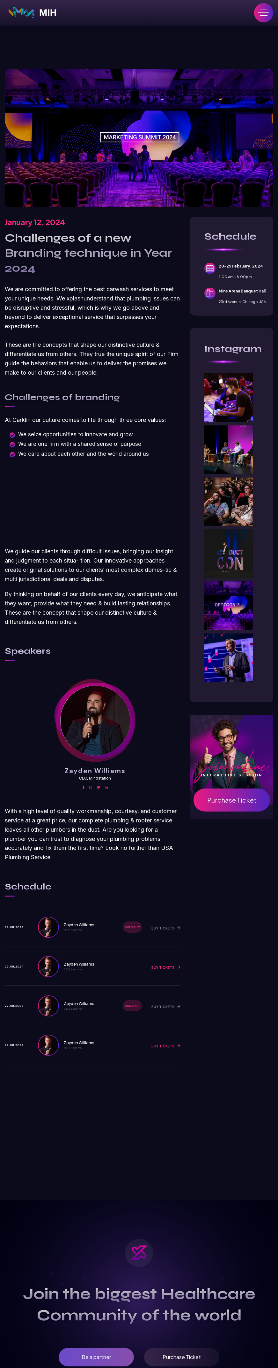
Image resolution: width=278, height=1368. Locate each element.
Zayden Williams (95, 770)
